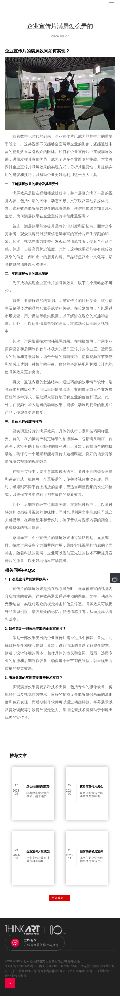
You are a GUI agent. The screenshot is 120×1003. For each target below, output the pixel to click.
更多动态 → (59, 905)
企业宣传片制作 (16, 983)
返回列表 (99, 736)
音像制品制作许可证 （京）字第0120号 (64, 978)
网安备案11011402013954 (58, 973)
